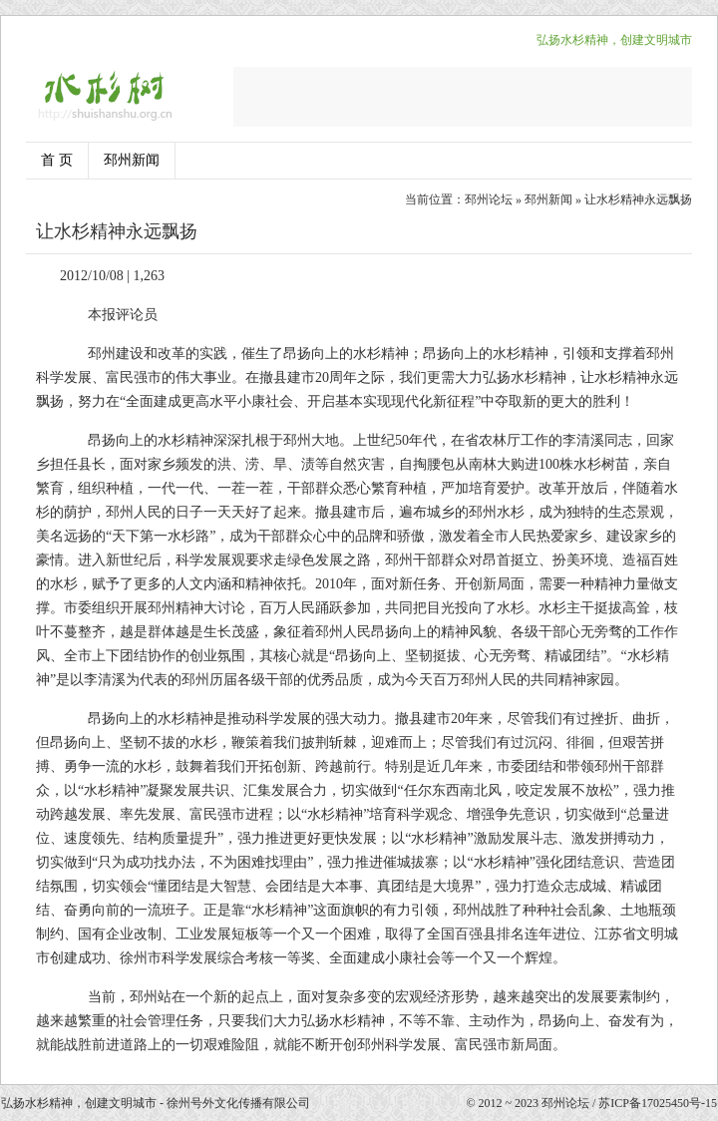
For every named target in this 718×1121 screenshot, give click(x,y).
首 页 (57, 160)
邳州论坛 (489, 199)
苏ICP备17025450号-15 (657, 1103)
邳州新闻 (132, 160)
